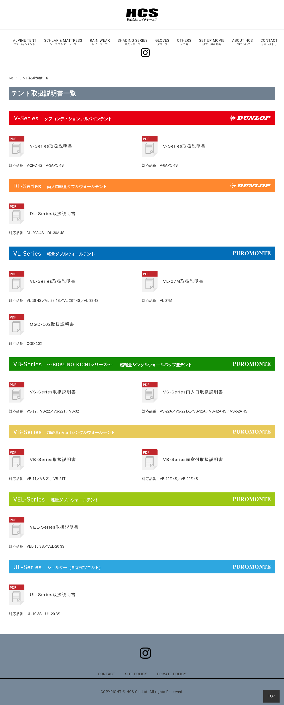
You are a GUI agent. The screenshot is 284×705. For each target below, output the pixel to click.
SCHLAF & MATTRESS (63, 42)
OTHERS (184, 42)
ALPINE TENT (25, 42)
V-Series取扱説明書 (51, 146)
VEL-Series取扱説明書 (54, 527)
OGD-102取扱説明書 (52, 324)
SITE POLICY (136, 674)
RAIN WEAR (100, 42)
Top (11, 78)
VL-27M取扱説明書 (183, 281)
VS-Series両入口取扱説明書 (193, 392)
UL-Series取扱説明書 (53, 594)
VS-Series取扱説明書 (53, 392)
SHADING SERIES (133, 42)
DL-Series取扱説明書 (53, 213)
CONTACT (269, 42)
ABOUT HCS (242, 42)
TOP (271, 696)
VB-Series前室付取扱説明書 (193, 459)
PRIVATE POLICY (171, 674)
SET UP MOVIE (211, 42)
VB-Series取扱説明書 (53, 459)
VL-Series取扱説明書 (52, 281)
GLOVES (162, 42)
